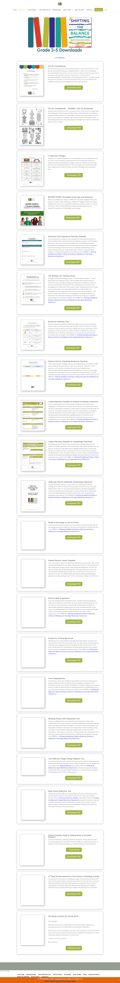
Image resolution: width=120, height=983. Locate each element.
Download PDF (74, 88)
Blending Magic (56, 10)
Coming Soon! (73, 948)
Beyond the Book (94, 974)
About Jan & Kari (79, 10)
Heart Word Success (44, 10)
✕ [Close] (118, 980)
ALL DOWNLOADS (60, 58)
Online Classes (32, 10)
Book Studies (77, 974)
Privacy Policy (35, 976)
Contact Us (89, 10)
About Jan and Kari (23, 976)
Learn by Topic (67, 10)
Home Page (20, 974)
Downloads (99, 10)
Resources (21, 10)
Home (15, 10)
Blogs (85, 974)
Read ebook (74, 850)
